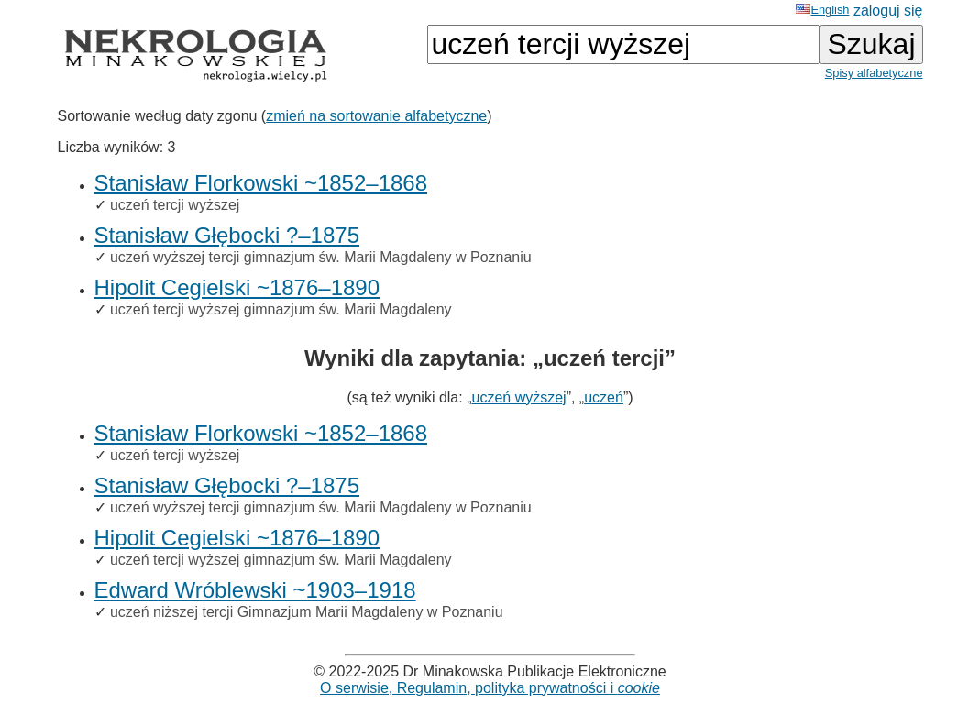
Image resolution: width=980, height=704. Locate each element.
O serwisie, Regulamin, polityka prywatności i (490, 688)
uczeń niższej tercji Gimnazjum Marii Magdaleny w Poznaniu (306, 612)
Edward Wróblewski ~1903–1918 (255, 590)
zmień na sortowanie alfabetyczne (376, 116)
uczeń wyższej (518, 397)
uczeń (603, 397)
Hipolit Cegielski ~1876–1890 (237, 287)
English (822, 9)
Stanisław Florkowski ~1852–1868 (261, 182)
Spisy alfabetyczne (874, 73)
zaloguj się (888, 10)
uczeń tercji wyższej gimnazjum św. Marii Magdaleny (281, 309)
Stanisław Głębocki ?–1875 (227, 235)
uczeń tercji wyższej (174, 205)
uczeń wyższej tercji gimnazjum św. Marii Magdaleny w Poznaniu (321, 257)
